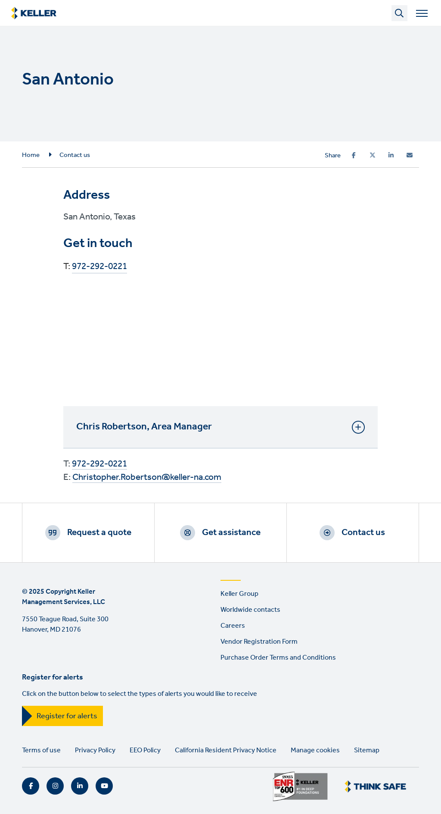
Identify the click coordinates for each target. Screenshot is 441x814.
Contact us (74, 155)
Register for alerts (67, 716)
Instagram (55, 786)
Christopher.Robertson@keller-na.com (146, 477)
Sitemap (366, 750)
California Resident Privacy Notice (225, 750)
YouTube (104, 786)
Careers (232, 625)
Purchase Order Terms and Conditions (278, 657)
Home (31, 155)
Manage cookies (315, 750)
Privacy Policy (95, 750)
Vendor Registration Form (259, 641)
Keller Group (239, 594)
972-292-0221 (99, 267)
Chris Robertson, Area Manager (220, 426)
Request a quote (99, 532)
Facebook (30, 786)
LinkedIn (79, 786)
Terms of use (41, 750)
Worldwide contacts (250, 610)
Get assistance (231, 532)
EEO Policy (145, 750)
